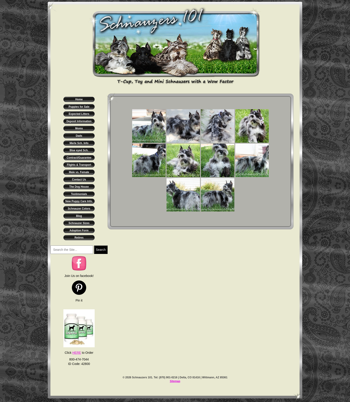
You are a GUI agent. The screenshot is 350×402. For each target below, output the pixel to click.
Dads (79, 135)
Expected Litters (79, 113)
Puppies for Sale (79, 106)
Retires (79, 237)
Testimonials (79, 194)
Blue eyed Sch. (79, 150)
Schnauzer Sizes (79, 223)
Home (79, 99)
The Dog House (79, 186)
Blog (79, 216)
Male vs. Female (79, 172)
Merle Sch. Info (79, 143)
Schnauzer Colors (79, 208)
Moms (79, 128)
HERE (76, 352)
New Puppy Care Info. (79, 201)
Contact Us (79, 179)
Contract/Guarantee (79, 157)
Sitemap (175, 381)
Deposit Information (79, 121)
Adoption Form (78, 230)
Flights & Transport (79, 164)
